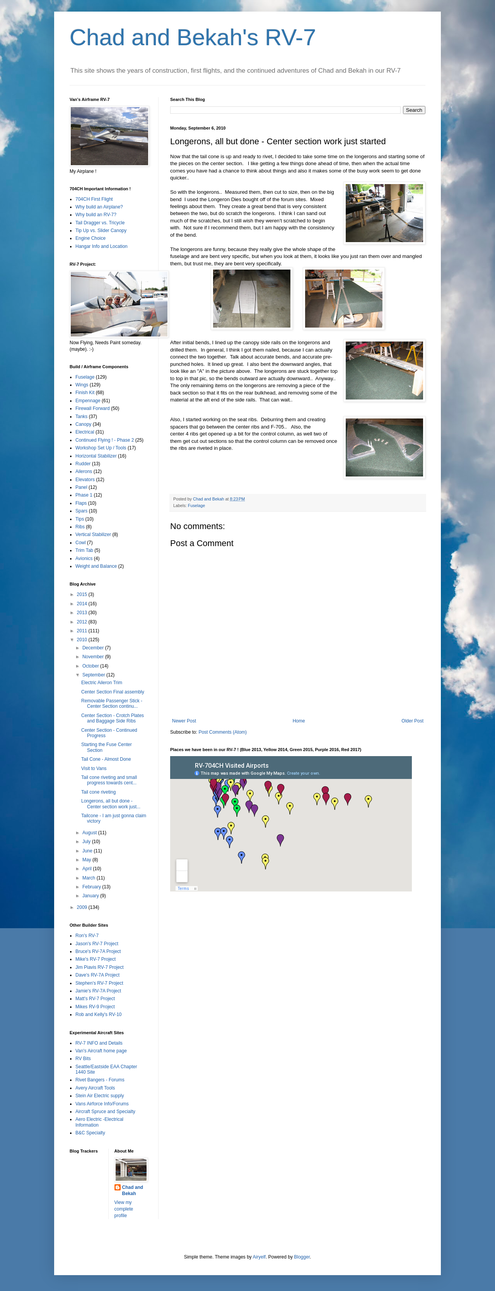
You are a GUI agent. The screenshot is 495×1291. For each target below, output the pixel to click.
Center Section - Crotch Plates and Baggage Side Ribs (112, 718)
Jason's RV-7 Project (96, 943)
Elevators (85, 479)
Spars (81, 511)
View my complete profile (123, 1209)
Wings (81, 385)
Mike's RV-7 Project (95, 959)
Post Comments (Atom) (222, 732)
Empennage (88, 400)
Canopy (83, 424)
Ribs (80, 526)
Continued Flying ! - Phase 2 (104, 440)
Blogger (302, 1257)
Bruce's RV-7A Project (98, 951)
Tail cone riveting (98, 792)
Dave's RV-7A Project (97, 975)
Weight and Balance (96, 566)
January (91, 895)
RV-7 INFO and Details (99, 1043)
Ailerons (83, 471)
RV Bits (83, 1058)
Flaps (81, 503)
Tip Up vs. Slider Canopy (100, 230)
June (88, 851)
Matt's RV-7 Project (95, 998)
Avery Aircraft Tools (95, 1088)
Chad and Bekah (132, 1191)
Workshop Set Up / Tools (100, 448)
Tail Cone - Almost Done (106, 759)
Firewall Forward (92, 408)
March (89, 878)
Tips (79, 519)
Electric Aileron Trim (101, 682)
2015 (83, 594)
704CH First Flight (94, 199)
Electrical (84, 432)
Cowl (80, 542)
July (87, 841)
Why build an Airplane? (99, 207)
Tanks (81, 416)
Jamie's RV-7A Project (98, 991)
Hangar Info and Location (101, 246)
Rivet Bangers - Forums (100, 1080)
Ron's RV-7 (87, 935)
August (90, 832)
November (93, 656)
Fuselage (196, 505)
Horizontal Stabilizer (96, 456)
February (92, 887)
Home (299, 721)
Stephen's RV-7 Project (99, 983)
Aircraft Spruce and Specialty (105, 1111)
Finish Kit (84, 392)
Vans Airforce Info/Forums (102, 1104)
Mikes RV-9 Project (95, 1006)
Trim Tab (84, 550)
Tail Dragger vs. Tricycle (100, 222)
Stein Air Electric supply (99, 1095)
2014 (83, 603)
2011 (83, 631)
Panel (81, 487)
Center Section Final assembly (112, 692)
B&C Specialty (90, 1133)
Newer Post (184, 721)
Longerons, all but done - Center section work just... (110, 803)
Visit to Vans (94, 768)
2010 (83, 639)
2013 (83, 612)
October (91, 666)
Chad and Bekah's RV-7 (193, 37)
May (87, 859)
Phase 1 (83, 495)
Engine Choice (90, 238)
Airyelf (259, 1257)
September (94, 675)
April (87, 868)
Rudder (82, 463)
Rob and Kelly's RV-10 (98, 1014)
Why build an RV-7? (95, 214)
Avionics (83, 558)
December (93, 648)
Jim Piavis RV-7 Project (99, 967)
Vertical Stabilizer (93, 534)
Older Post (412, 721)
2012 (83, 622)
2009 (83, 907)
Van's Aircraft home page (101, 1051)
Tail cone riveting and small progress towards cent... (109, 780)
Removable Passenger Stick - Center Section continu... (111, 703)
